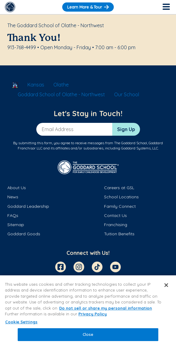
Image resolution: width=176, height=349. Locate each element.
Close (88, 334)
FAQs (12, 215)
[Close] (166, 285)
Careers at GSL (119, 187)
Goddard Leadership (28, 206)
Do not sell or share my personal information (105, 308)
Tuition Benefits (119, 234)
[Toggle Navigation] (166, 7)
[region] (88, 312)
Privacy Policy (92, 313)
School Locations (121, 197)
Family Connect (120, 206)
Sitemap (15, 224)
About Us (16, 187)
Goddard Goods (23, 234)
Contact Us (115, 215)
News (12, 197)
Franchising (115, 224)
